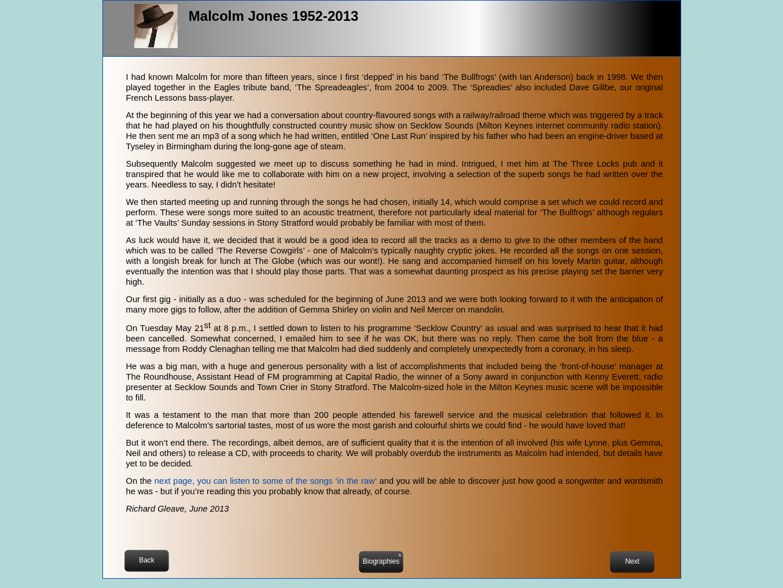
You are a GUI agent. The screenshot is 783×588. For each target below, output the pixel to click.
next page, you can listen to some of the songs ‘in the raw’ (266, 481)
